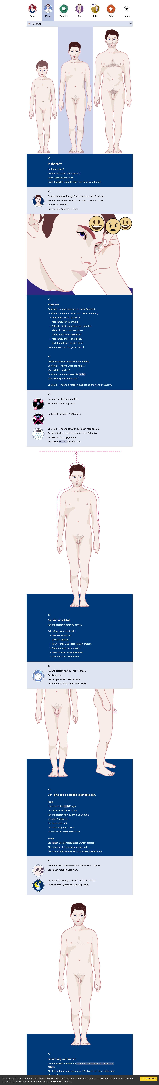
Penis (66, 806)
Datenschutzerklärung (98, 1078)
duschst (63, 441)
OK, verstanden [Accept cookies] (148, 1078)
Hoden (82, 374)
